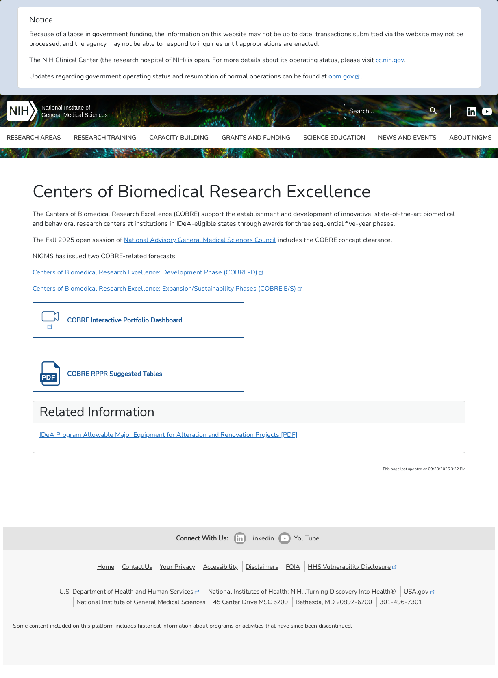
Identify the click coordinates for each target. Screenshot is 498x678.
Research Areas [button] (34, 138)
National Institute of (65, 107)
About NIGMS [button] (470, 138)
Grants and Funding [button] (256, 138)
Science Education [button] (334, 138)
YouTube (307, 538)
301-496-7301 (401, 602)
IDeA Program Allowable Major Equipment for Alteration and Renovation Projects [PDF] (168, 434)
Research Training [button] (105, 138)
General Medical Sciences (74, 115)
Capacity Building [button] (179, 138)
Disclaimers (262, 566)
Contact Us (137, 566)
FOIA (293, 566)
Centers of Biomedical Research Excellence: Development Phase (149, 272)
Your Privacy (177, 566)
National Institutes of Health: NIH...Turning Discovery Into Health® (302, 591)
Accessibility (220, 566)
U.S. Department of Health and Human (129, 591)
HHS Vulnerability (353, 566)
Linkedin (261, 538)
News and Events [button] (407, 138)
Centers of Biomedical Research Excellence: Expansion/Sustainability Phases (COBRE (168, 288)
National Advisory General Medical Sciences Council (200, 239)
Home (105, 566)
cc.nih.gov (390, 60)
